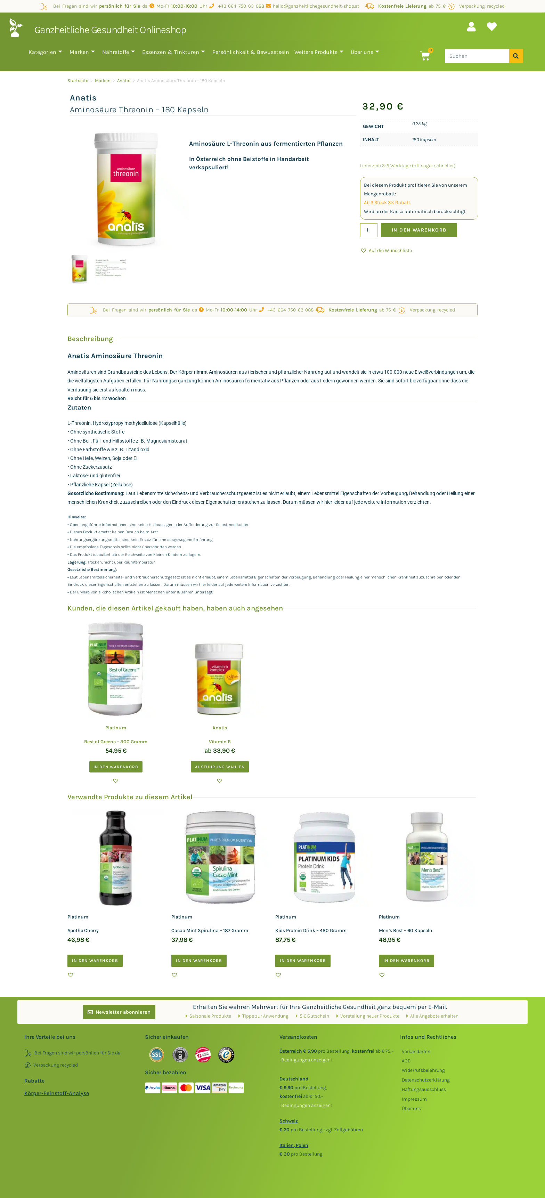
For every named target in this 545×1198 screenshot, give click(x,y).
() (305, 1060)
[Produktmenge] (368, 230)
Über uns (365, 52)
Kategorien (45, 52)
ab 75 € (405, 6)
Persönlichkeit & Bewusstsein (250, 52)
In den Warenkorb (419, 230)
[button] (386, 250)
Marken (82, 52)
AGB (406, 1061)
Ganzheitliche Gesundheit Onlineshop (110, 29)
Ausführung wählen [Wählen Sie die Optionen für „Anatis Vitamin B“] (220, 766)
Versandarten (416, 1051)
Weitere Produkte (318, 52)
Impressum (414, 1099)
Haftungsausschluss (424, 1089)
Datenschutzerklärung (426, 1080)
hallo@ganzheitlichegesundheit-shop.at (314, 6)
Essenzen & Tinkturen (173, 52)
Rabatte (34, 1080)
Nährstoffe (118, 52)
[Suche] (516, 56)
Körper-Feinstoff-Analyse (56, 1093)
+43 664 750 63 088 (236, 6)
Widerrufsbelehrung (423, 1070)
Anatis (123, 80)
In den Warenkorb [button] (115, 766)
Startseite (77, 80)
